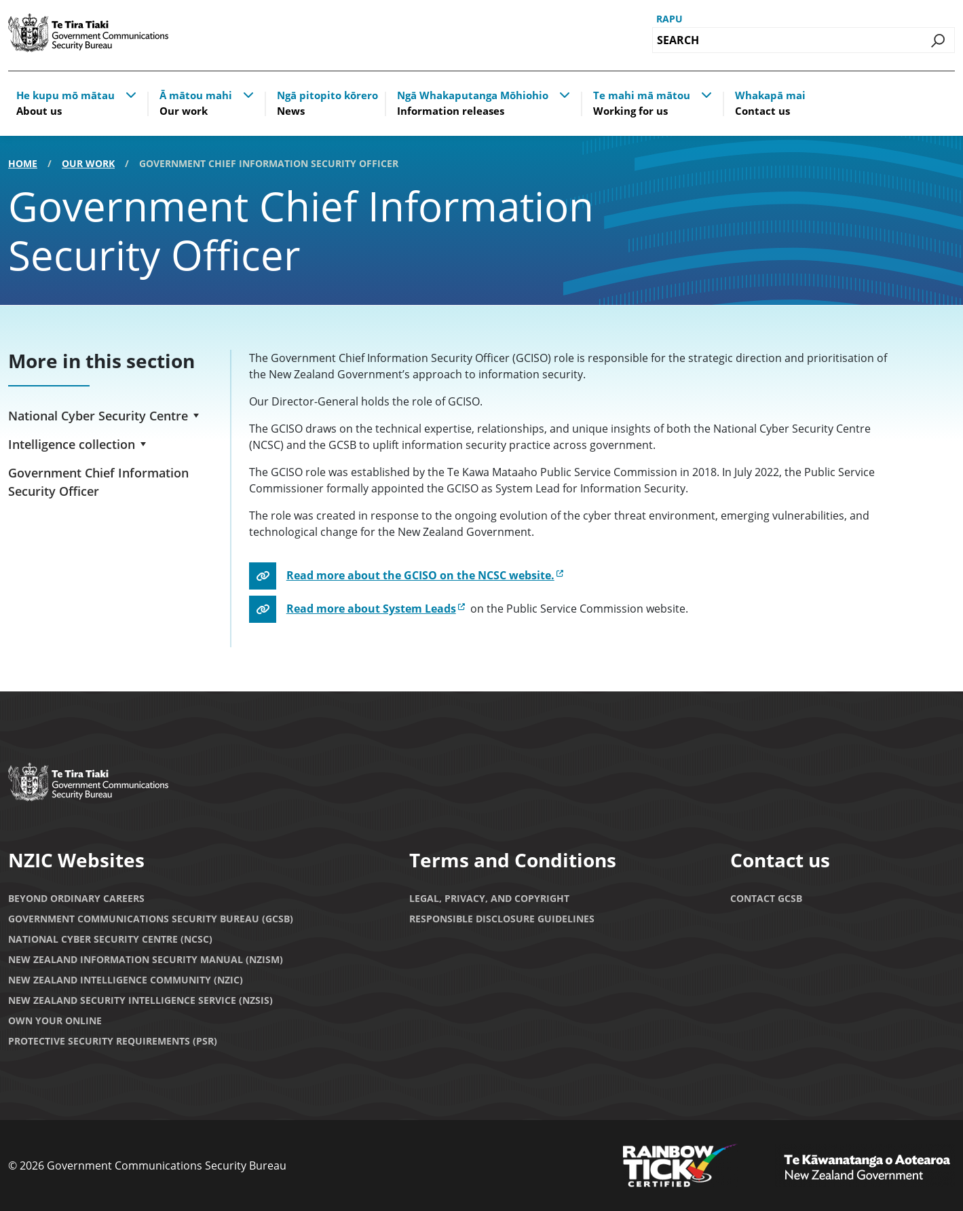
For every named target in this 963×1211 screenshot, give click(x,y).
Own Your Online (55, 1020)
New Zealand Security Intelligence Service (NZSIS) (140, 1000)
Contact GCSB (766, 898)
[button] (131, 94)
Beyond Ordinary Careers (76, 898)
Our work (88, 163)
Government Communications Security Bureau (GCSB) (150, 918)
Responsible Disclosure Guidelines (501, 918)
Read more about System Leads (371, 608)
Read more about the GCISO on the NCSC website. (420, 575)
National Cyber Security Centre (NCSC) (110, 939)
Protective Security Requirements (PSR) (112, 1040)
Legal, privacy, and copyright (489, 898)
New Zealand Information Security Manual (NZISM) (145, 959)
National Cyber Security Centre (98, 416)
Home (22, 163)
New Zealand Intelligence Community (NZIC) (125, 979)
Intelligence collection (71, 444)
